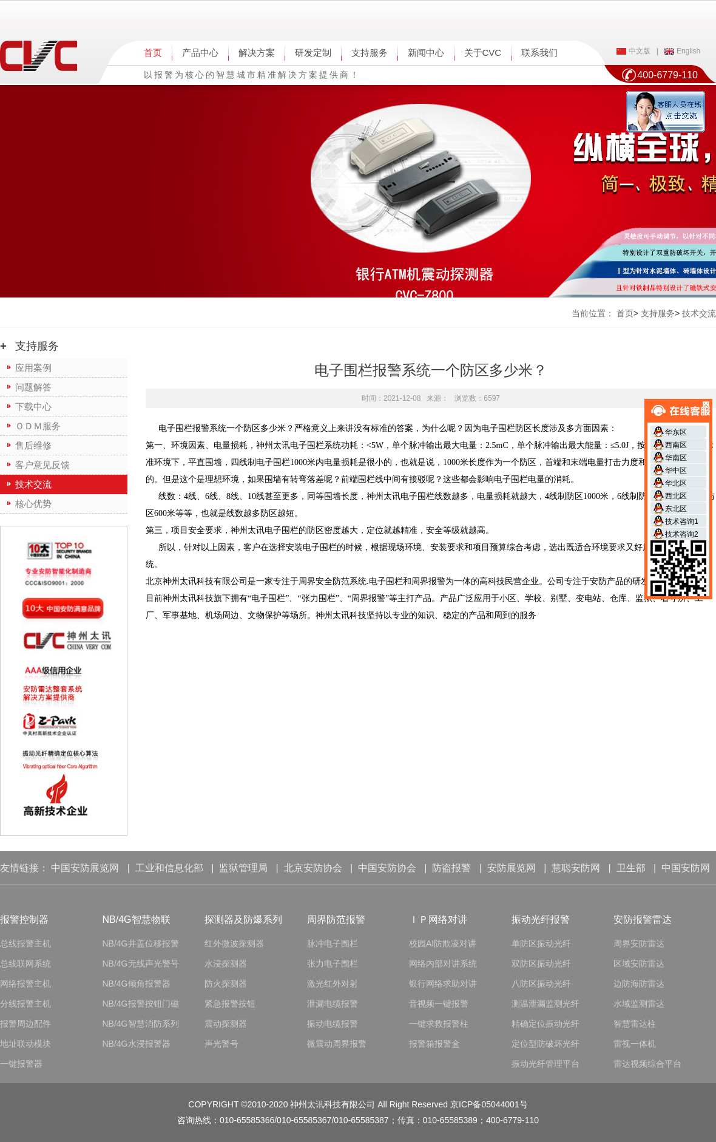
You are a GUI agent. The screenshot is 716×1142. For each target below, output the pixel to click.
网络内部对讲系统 (443, 963)
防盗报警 (451, 868)
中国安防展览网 (85, 868)
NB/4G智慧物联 (137, 919)
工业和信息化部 (169, 868)
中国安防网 (685, 868)
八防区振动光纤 (541, 983)
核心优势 (33, 503)
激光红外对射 (332, 983)
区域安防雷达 (638, 963)
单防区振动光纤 (541, 943)
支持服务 (369, 52)
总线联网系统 (25, 963)
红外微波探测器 (234, 943)
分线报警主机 (25, 1003)
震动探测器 (225, 1023)
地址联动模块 (25, 1044)
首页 (153, 52)
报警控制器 (24, 919)
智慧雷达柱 (634, 1023)
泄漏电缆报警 (332, 1003)
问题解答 (33, 387)
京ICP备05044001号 (489, 1104)
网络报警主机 (25, 983)
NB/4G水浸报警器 (137, 1044)
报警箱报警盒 (434, 1044)
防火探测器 (225, 983)
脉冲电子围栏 (332, 943)
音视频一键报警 (438, 1003)
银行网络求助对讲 (443, 983)
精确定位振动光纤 (545, 1023)
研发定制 (313, 52)
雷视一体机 (634, 1044)
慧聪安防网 (576, 868)
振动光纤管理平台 (545, 1064)
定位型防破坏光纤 (545, 1044)
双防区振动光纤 (541, 963)
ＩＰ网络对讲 (438, 919)
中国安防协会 (387, 868)
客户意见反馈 (42, 465)
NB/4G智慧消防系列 (141, 1023)
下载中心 (33, 406)
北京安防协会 (313, 868)
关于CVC (483, 52)
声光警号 (221, 1044)
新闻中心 (426, 52)
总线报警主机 (25, 943)
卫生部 (631, 868)
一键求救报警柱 (438, 1023)
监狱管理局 (243, 868)
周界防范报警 (336, 919)
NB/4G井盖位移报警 (141, 943)
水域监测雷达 (638, 1003)
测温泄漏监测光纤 (545, 1003)
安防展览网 (511, 868)
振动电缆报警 (332, 1023)
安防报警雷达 (642, 919)
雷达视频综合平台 (647, 1064)
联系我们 (539, 52)
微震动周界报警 (336, 1044)
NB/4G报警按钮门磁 (141, 1003)
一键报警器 (21, 1064)
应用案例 (33, 367)
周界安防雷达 (638, 943)
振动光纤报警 (541, 919)
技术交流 (33, 484)
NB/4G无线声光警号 (141, 963)
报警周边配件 (25, 1023)
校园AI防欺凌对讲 (442, 943)
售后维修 (33, 445)
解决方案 (256, 52)
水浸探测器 (225, 963)
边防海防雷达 (638, 983)
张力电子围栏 (332, 963)
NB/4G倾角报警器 (137, 983)
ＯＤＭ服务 (38, 426)
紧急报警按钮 (229, 1003)
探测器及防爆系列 (243, 919)
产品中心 (200, 52)
